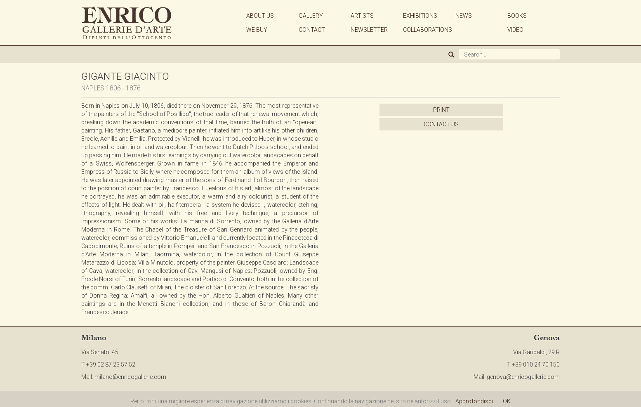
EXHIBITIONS (420, 15)
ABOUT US (260, 15)
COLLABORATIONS (427, 29)
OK (507, 401)
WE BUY (256, 29)
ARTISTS (362, 15)
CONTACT (312, 29)
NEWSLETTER (369, 29)
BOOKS (517, 15)
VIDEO (515, 29)
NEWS (463, 15)
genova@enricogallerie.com (523, 377)
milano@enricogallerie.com (130, 377)
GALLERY (311, 15)
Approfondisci (474, 401)
